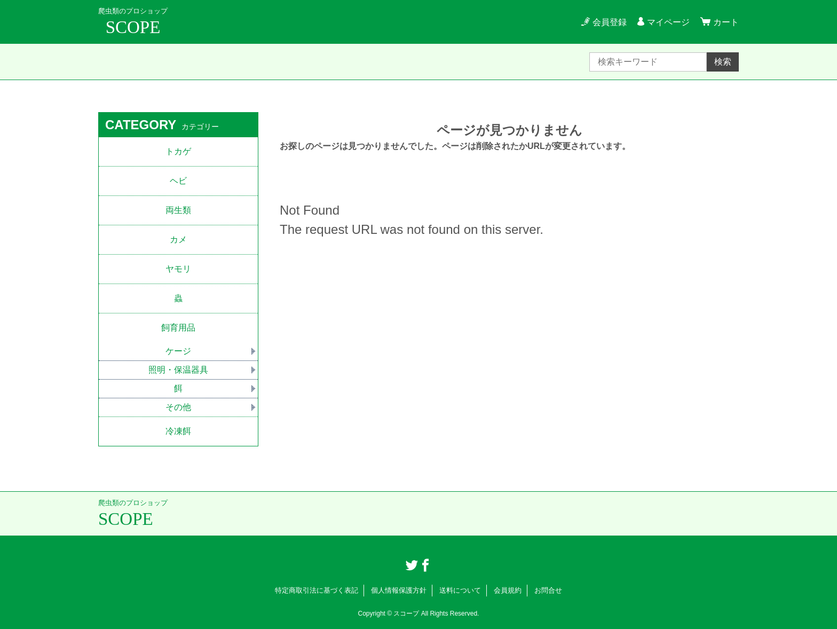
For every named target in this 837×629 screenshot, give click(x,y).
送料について (460, 590)
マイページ (668, 22)
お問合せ (548, 590)
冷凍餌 (178, 431)
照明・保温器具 (178, 369)
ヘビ (178, 180)
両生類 (178, 210)
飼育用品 (178, 327)
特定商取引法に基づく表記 (316, 590)
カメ (178, 239)
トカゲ (178, 151)
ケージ (178, 351)
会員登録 (610, 22)
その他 (178, 407)
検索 (722, 61)
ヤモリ (178, 268)
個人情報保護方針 (399, 590)
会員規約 (508, 590)
